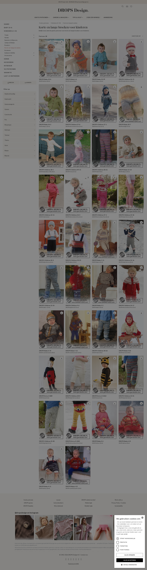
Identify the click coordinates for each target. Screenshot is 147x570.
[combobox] (142, 518)
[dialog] (129, 541)
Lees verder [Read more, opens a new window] (124, 534)
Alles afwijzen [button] (129, 555)
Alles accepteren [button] (130, 560)
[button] (129, 564)
